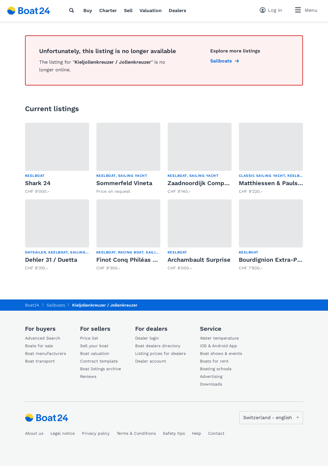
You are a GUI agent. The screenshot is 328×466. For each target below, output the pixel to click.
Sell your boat (94, 345)
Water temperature (219, 338)
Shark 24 (38, 183)
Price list (89, 338)
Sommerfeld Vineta (124, 183)
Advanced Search (42, 338)
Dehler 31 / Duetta (51, 259)
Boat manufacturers (45, 353)
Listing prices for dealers (160, 353)
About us (34, 433)
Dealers (177, 10)
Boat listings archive (100, 368)
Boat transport (40, 361)
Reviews (88, 376)
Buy (87, 10)
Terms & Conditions (136, 433)
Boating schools (215, 368)
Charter (108, 10)
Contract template (99, 361)
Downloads (211, 384)
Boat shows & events (221, 353)
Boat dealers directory (157, 345)
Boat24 (32, 305)
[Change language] (271, 417)
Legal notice (62, 433)
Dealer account (150, 361)
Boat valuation (94, 353)
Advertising (211, 376)
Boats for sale (39, 345)
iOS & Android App (218, 345)
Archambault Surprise (199, 259)
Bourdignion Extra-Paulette (278, 259)
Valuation (151, 10)
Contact (216, 433)
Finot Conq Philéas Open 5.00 (139, 259)
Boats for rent (214, 361)
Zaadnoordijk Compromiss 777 (212, 183)
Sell (128, 10)
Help (196, 433)
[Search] (72, 10)
